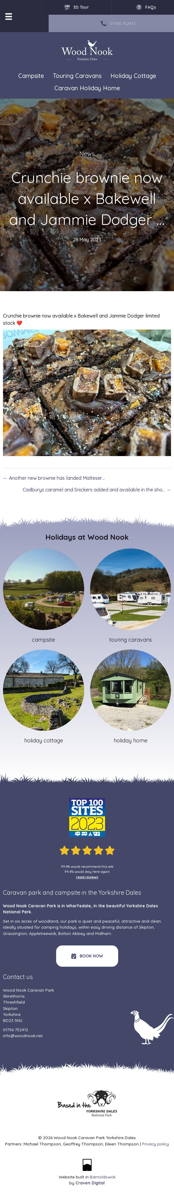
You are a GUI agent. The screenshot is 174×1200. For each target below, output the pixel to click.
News (87, 153)
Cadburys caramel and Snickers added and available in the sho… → (97, 490)
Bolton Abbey (71, 933)
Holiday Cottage (133, 76)
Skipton (146, 927)
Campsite (31, 76)
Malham (103, 933)
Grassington (15, 933)
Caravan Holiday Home (87, 88)
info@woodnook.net (23, 1035)
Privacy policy (155, 1143)
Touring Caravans (77, 76)
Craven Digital (90, 1182)
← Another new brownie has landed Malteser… (54, 478)
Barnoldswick (103, 1176)
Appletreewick (42, 933)
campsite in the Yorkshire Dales (98, 892)
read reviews (87, 877)
